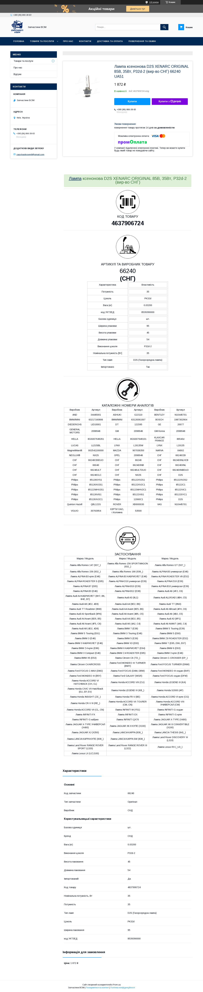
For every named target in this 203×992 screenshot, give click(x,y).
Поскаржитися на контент (97, 988)
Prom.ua (117, 985)
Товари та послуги (42, 41)
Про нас (68, 41)
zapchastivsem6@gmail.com (30, 154)
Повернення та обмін (142, 41)
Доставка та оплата (110, 41)
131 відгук (154, 2)
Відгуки (17, 74)
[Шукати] (164, 27)
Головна (18, 41)
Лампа (75, 178)
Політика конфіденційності (122, 988)
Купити (132, 101)
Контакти (85, 41)
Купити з (170, 101)
